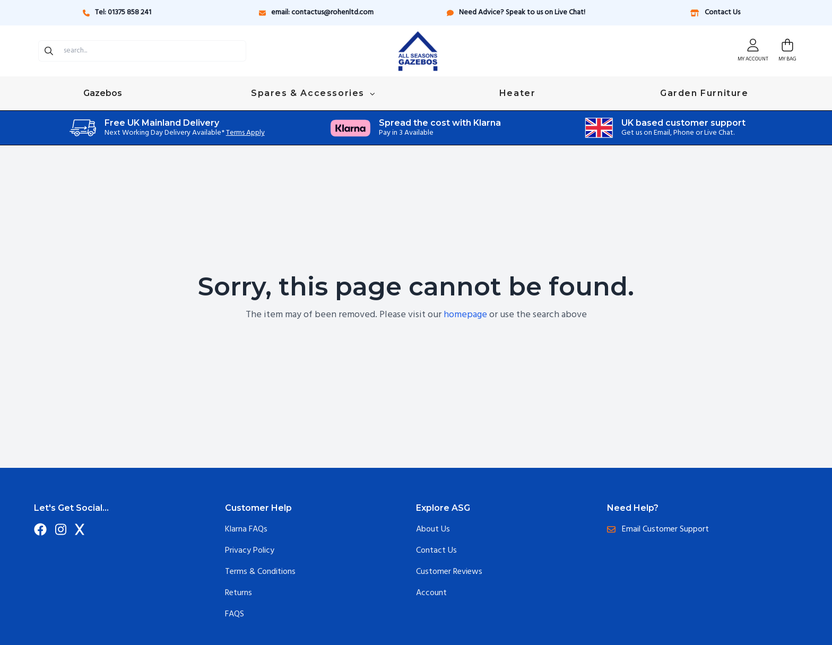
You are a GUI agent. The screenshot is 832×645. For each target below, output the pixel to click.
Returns (238, 593)
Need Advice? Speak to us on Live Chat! (516, 12)
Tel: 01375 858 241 (117, 12)
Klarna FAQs (246, 529)
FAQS (234, 614)
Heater (517, 93)
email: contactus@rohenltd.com (316, 12)
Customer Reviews (449, 571)
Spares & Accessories (313, 93)
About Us (433, 529)
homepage (465, 314)
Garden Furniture (704, 93)
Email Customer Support (658, 529)
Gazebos (103, 93)
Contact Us (715, 12)
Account (431, 593)
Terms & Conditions (260, 571)
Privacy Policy (249, 550)
